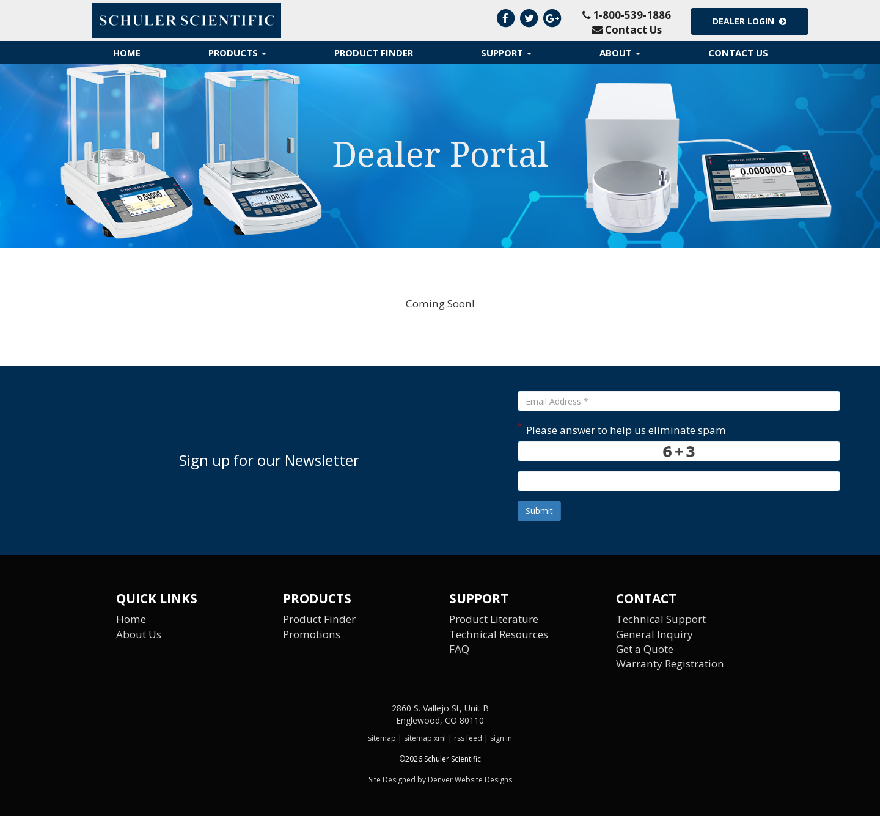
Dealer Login (750, 21)
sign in (501, 738)
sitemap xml (425, 738)
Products (237, 52)
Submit (539, 510)
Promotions (311, 634)
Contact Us (627, 30)
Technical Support (661, 619)
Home (127, 52)
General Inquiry (654, 634)
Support (506, 52)
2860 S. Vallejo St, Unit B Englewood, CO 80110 (440, 714)
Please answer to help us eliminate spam (622, 429)
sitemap (382, 738)
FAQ (459, 649)
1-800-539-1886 (626, 15)
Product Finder (373, 52)
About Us (138, 634)
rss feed (468, 738)
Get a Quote (644, 649)
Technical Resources (498, 634)
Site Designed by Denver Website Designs (440, 779)
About (620, 52)
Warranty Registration (670, 663)
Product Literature (493, 619)
